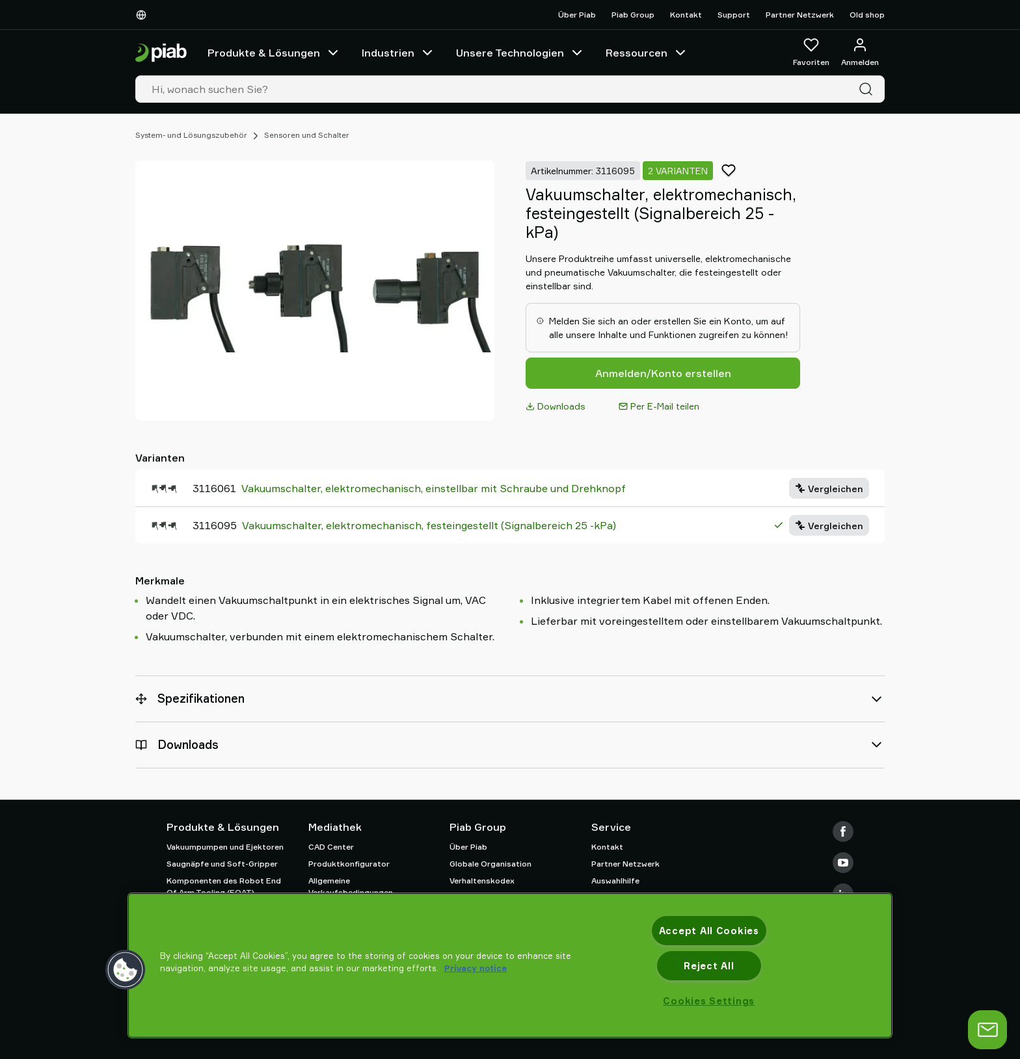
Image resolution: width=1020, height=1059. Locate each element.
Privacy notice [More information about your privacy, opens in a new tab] (475, 968)
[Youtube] (843, 862)
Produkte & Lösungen (274, 52)
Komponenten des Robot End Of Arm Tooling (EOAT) (224, 886)
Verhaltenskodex (482, 880)
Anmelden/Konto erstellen (663, 373)
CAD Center (331, 847)
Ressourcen (647, 52)
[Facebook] (843, 831)
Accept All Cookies (709, 930)
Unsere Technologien (520, 52)
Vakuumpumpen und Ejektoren (225, 847)
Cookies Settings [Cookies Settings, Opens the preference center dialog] (709, 1000)
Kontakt (686, 15)
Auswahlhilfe (615, 880)
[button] (125, 970)
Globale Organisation (490, 864)
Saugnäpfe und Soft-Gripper (222, 864)
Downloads (555, 406)
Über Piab (577, 15)
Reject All (709, 965)
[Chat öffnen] (987, 1029)
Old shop (867, 15)
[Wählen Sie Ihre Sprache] (143, 15)
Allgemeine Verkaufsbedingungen (350, 886)
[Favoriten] (811, 52)
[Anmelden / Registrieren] (860, 52)
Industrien (398, 52)
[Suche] (868, 89)
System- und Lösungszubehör (191, 135)
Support (734, 15)
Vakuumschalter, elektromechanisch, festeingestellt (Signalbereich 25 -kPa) (429, 525)
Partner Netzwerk (800, 15)
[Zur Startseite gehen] (161, 53)
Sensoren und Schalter (306, 135)
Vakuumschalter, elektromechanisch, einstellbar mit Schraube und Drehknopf (433, 488)
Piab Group (632, 15)
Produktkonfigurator (349, 864)
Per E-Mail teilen (659, 406)
